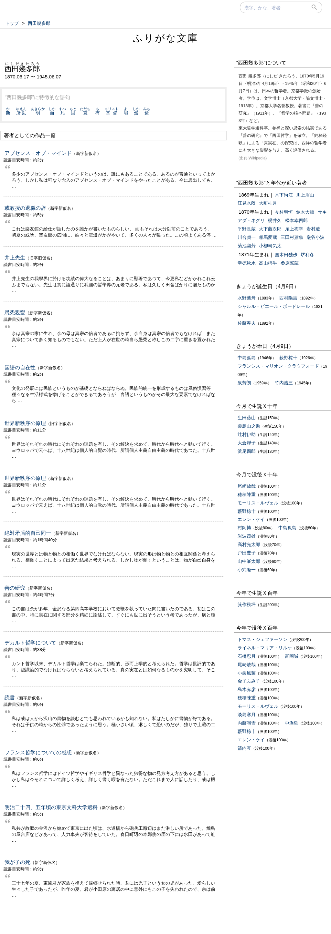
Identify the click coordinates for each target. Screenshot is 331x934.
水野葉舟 (247, 297)
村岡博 (244, 527)
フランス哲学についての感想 (38, 752)
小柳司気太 (270, 245)
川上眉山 (305, 195)
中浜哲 (291, 723)
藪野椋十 (288, 357)
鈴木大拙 (305, 212)
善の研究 (15, 588)
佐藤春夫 (247, 323)
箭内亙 (244, 748)
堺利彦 (307, 254)
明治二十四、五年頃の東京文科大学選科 (51, 807)
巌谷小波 (315, 237)
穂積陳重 (247, 494)
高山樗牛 (268, 263)
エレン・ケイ (251, 519)
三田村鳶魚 (292, 237)
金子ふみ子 (249, 681)
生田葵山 (247, 417)
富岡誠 (291, 656)
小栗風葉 (247, 672)
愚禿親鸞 (15, 312)
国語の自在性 (20, 367)
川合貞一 (247, 237)
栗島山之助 (249, 426)
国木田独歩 (286, 254)
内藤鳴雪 (247, 723)
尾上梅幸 (294, 228)
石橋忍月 (247, 656)
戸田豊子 (247, 552)
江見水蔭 (247, 203)
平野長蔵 (247, 228)
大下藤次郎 (270, 228)
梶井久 (275, 220)
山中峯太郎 (249, 561)
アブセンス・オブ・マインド (38, 153)
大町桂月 (268, 203)
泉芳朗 (244, 382)
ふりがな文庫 (165, 38)
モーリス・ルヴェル (258, 502)
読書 (10, 697)
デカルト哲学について (30, 642)
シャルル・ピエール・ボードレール (274, 306)
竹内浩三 (284, 382)
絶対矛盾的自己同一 (28, 533)
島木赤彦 (247, 689)
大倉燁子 (247, 442)
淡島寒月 (247, 714)
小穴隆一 (247, 569)
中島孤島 (247, 357)
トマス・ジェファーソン (262, 639)
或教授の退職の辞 (25, 208)
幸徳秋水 (247, 263)
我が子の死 (17, 862)
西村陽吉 (288, 297)
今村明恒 (284, 212)
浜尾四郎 (247, 451)
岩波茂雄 (247, 536)
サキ (322, 212)
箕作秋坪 (247, 604)
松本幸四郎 (296, 220)
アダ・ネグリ (251, 220)
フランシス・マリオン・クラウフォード (278, 366)
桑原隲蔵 (290, 263)
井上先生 (15, 257)
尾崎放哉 (247, 486)
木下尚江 (284, 195)
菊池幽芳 (247, 245)
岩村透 (313, 228)
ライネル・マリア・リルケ (265, 647)
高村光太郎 (249, 544)
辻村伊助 (247, 434)
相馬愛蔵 (268, 237)
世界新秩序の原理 (25, 423)
